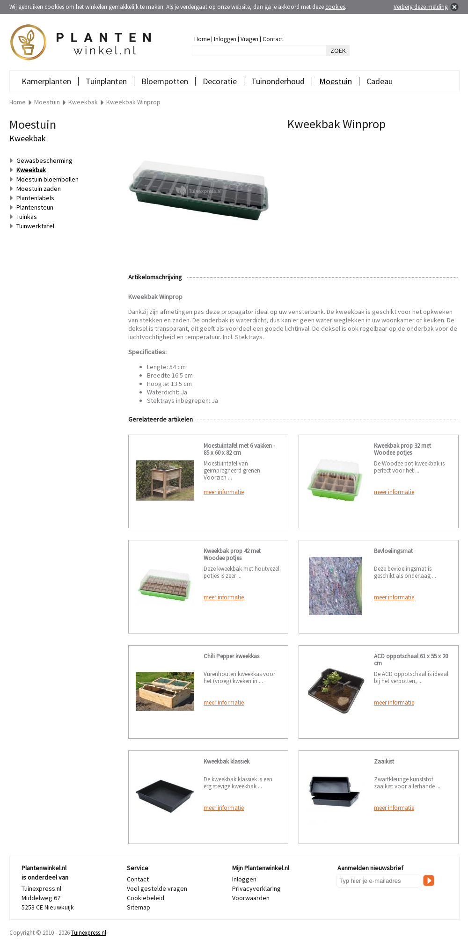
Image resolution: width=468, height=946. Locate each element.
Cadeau (379, 81)
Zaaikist (384, 761)
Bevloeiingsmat (393, 551)
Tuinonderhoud (278, 81)
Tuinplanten (106, 81)
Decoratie (220, 81)
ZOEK (338, 50)
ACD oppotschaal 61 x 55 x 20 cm (411, 659)
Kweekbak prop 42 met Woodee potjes (232, 554)
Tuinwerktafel (35, 226)
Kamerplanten (46, 81)
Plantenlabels (35, 198)
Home (202, 39)
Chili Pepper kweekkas (231, 656)
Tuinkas (26, 216)
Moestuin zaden (38, 188)
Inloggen (225, 39)
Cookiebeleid (145, 898)
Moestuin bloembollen (47, 179)
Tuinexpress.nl (88, 933)
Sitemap (138, 907)
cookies (335, 7)
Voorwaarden (251, 898)
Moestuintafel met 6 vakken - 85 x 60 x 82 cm (239, 449)
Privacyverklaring (256, 888)
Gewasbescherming (44, 160)
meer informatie (224, 492)
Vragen (249, 39)
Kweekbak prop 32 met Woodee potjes (402, 449)
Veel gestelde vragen (157, 888)
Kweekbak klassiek (226, 761)
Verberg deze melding (421, 7)
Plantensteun (34, 207)
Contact (273, 39)
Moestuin (335, 81)
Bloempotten (164, 81)
